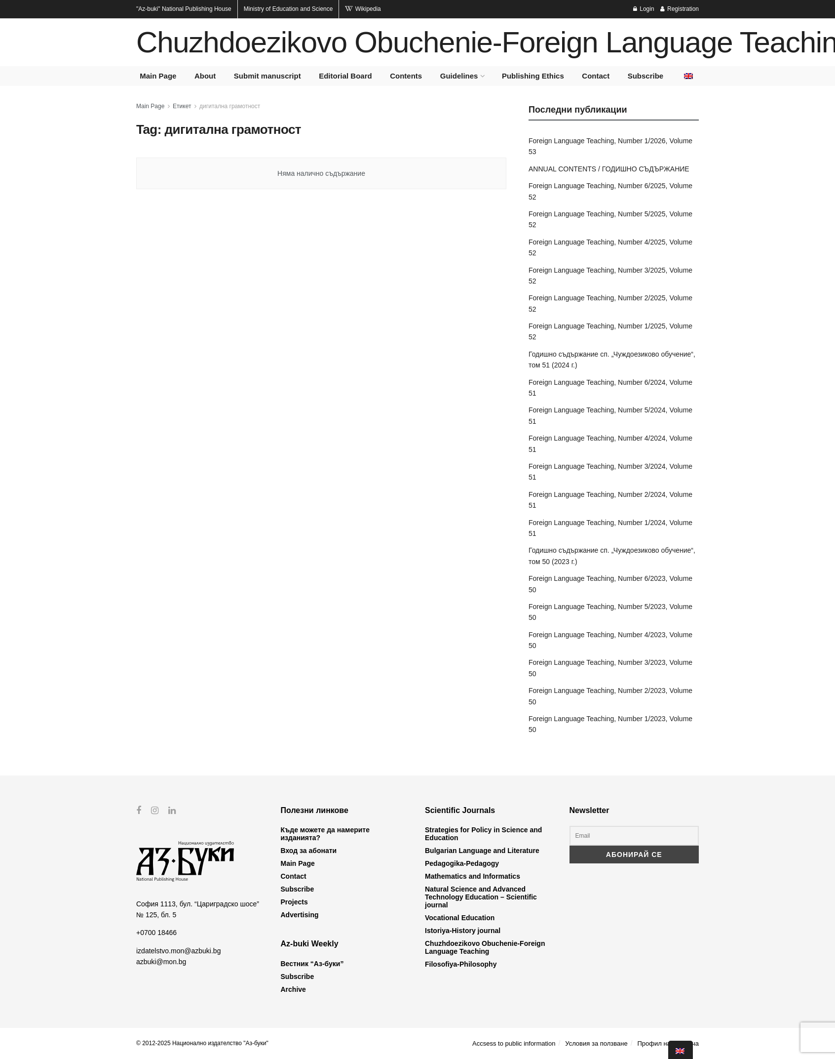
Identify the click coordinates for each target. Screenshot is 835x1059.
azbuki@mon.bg (161, 962)
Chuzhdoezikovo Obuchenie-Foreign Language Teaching (485, 947)
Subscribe (646, 76)
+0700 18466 (156, 933)
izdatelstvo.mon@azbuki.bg (178, 950)
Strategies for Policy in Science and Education (483, 834)
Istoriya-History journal (462, 931)
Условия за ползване (596, 1043)
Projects (294, 902)
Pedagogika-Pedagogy (462, 863)
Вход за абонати (309, 851)
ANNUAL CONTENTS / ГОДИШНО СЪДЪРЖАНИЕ (609, 169)
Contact (595, 76)
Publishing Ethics (533, 76)
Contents (406, 76)
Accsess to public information (513, 1043)
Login (643, 8)
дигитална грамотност (229, 106)
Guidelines (459, 76)
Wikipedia (362, 8)
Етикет (182, 106)
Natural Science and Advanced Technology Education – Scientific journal (481, 897)
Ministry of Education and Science (288, 8)
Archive (293, 989)
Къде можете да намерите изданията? (325, 834)
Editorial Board (345, 76)
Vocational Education (459, 918)
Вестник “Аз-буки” (312, 964)
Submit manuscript (267, 76)
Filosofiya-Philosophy (460, 964)
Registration (679, 8)
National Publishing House (183, 8)
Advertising (300, 915)
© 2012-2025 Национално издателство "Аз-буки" (202, 1043)
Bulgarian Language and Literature (482, 851)
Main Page (158, 76)
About (205, 76)
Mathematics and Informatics (472, 876)
